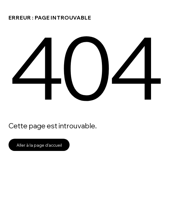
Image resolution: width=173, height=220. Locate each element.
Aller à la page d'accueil (39, 145)
